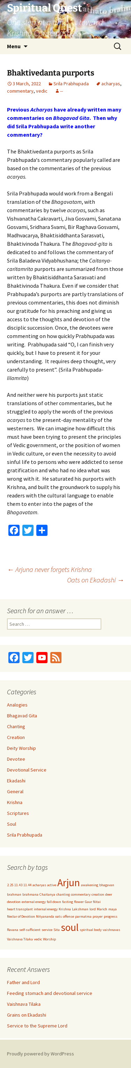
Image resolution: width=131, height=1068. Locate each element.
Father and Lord (23, 982)
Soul (11, 824)
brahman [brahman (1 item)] (14, 894)
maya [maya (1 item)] (112, 909)
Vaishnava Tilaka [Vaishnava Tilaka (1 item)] (20, 939)
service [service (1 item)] (47, 929)
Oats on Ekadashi (95, 579)
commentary (20, 91)
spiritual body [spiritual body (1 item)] (91, 929)
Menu (14, 46)
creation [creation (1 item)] (98, 894)
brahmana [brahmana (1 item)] (30, 894)
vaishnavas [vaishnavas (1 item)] (111, 929)
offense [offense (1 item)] (68, 916)
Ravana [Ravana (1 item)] (12, 929)
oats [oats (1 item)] (58, 916)
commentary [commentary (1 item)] (80, 894)
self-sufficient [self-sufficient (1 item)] (30, 929)
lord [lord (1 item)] (92, 909)
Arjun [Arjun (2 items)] (68, 882)
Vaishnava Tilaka (24, 1004)
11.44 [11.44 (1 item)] (27, 885)
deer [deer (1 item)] (108, 894)
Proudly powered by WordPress (40, 1054)
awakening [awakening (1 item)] (89, 885)
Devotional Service (26, 770)
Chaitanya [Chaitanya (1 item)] (47, 894)
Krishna (14, 802)
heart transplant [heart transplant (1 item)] (20, 909)
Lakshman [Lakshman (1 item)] (80, 909)
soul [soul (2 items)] (70, 927)
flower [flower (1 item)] (79, 901)
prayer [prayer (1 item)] (98, 916)
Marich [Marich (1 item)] (102, 909)
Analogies (17, 705)
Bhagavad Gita (22, 715)
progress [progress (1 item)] (110, 916)
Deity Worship (21, 748)
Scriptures (18, 813)
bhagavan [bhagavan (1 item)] (106, 885)
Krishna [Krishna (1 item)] (65, 909)
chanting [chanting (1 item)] (63, 894)
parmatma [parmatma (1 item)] (83, 916)
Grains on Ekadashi (26, 1015)
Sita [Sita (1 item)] (56, 929)
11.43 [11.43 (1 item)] (18, 885)
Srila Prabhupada (71, 83)
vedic (42, 91)
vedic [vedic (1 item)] (38, 939)
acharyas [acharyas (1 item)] (39, 885)
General (15, 791)
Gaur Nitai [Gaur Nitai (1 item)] (93, 901)
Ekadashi (16, 780)
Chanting (16, 726)
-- (61, 91)
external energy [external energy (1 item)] (34, 901)
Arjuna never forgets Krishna (49, 569)
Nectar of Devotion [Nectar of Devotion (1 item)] (21, 916)
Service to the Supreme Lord (37, 1026)
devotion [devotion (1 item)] (14, 901)
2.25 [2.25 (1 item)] (10, 885)
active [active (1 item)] (51, 885)
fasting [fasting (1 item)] (67, 901)
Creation (16, 737)
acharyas (110, 83)
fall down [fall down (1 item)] (54, 901)
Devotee (16, 759)
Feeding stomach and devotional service (49, 993)
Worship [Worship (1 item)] (49, 939)
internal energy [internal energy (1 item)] (46, 909)
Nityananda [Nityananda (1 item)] (45, 916)
